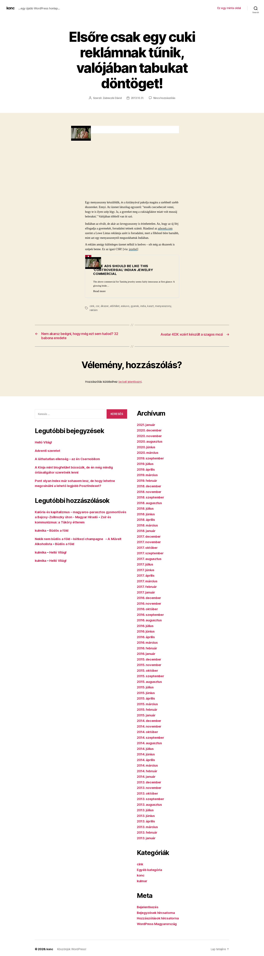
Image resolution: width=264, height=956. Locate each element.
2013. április (147, 822)
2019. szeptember (151, 459)
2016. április (147, 638)
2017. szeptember (151, 554)
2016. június (146, 632)
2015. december (150, 660)
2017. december (150, 537)
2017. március (148, 582)
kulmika (41, 531)
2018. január (147, 532)
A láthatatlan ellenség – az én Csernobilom (69, 460)
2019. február (148, 481)
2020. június (147, 448)
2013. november (150, 788)
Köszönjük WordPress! (71, 950)
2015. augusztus (150, 682)
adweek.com (165, 228)
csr (97, 306)
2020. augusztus (150, 442)
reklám (94, 309)
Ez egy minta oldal (229, 8)
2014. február (148, 772)
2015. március (148, 705)
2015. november (150, 666)
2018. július (146, 509)
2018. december (150, 487)
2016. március (148, 643)
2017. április (146, 576)
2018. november (150, 493)
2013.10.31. (137, 98)
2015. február (148, 710)
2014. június (147, 755)
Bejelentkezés (148, 908)
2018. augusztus (150, 504)
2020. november (150, 437)
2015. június (146, 694)
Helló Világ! (44, 443)
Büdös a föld (60, 531)
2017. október (148, 548)
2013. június (146, 817)
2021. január (147, 426)
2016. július (146, 627)
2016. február (148, 649)
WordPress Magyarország (158, 925)
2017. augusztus (150, 560)
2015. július (146, 688)
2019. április (147, 470)
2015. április (147, 699)
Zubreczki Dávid (112, 98)
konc (10, 8)
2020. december (150, 431)
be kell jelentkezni (130, 382)
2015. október (148, 671)
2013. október (148, 794)
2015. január (147, 716)
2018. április (147, 520)
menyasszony (164, 306)
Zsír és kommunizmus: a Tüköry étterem (67, 523)
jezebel (133, 249)
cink (92, 306)
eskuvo (125, 306)
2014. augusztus (150, 744)
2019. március (148, 476)
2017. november (149, 543)
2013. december (150, 783)
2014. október (148, 733)
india (144, 306)
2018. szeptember (151, 498)
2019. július (146, 465)
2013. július (146, 811)
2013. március (148, 828)
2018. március (148, 526)
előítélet (115, 306)
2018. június (147, 515)
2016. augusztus (150, 621)
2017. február (147, 587)
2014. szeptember (151, 738)
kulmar (142, 882)
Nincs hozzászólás (164, 98)
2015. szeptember (151, 677)
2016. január (147, 654)
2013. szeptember (151, 800)
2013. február (148, 833)
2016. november (150, 604)
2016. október (148, 610)
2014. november (150, 727)
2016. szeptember (151, 615)
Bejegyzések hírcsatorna (157, 913)
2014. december (150, 721)
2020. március (148, 453)
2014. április (147, 761)
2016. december (150, 599)
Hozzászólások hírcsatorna (158, 919)
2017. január (146, 593)
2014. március (148, 766)
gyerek (135, 306)
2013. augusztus (150, 805)
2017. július (146, 565)
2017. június (146, 571)
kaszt (151, 306)
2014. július (146, 749)
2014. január (147, 777)
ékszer (105, 306)
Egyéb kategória (150, 871)
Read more (99, 291)
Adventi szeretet (48, 451)
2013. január (147, 839)
